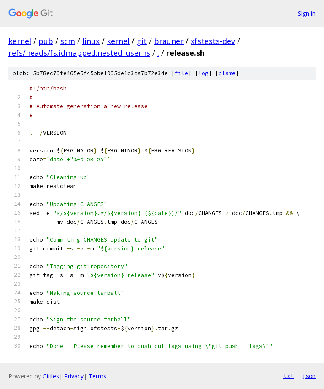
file (181, 73)
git (142, 41)
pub (45, 41)
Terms (97, 376)
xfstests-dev (213, 41)
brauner (169, 41)
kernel (19, 41)
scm (67, 41)
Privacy (74, 376)
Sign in (307, 13)
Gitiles (51, 376)
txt (289, 376)
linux (91, 41)
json (309, 376)
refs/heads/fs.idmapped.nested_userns (79, 53)
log (203, 73)
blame (227, 73)
